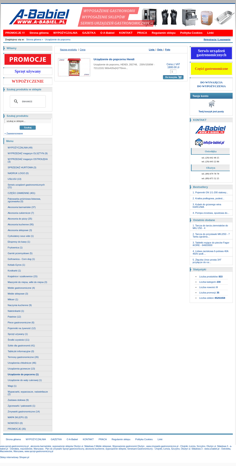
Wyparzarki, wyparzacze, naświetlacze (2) (28, 393)
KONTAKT (126, 32)
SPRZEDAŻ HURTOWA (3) (22, 167)
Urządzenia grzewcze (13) (21, 368)
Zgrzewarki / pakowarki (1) (21, 405)
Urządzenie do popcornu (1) (23, 374)
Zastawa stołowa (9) (18, 400)
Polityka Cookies (191, 32)
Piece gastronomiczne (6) (21, 322)
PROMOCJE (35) (17, 429)
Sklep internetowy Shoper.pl (14, 457)
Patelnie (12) (14, 316)
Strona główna (39, 32)
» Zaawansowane (13, 133)
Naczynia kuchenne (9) (20, 305)
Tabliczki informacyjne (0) (21, 351)
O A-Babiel (107, 32)
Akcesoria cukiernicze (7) (21, 213)
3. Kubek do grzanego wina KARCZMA (207, 205)
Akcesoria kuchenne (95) (21, 224)
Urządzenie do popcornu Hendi (114, 59)
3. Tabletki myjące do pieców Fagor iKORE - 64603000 (211, 243)
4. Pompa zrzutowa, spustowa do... (211, 213)
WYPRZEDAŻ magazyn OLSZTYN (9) (28, 153)
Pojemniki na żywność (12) (22, 328)
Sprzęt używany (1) (18, 334)
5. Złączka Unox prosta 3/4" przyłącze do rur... (207, 261)
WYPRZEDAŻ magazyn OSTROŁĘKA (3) (28, 160)
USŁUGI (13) (14, 179)
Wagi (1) (12, 386)
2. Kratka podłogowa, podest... (208, 198)
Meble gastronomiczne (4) (21, 288)
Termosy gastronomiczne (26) (23, 357)
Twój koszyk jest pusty (211, 111)
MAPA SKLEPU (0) (18, 417)
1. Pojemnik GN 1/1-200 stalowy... (210, 192)
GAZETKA (89, 32)
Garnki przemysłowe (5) (20, 253)
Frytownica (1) (15, 247)
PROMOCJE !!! (15, 32)
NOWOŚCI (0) (15, 423)
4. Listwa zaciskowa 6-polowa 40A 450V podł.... (210, 252)
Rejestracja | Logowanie (217, 39)
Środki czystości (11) (18, 340)
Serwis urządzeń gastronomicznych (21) (26, 186)
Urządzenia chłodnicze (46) (22, 363)
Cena (82, 49)
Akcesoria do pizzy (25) (20, 218)
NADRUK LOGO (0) (18, 173)
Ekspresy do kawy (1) (19, 241)
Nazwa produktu (68, 49)
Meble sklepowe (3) (18, 293)
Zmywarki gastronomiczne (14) (24, 411)
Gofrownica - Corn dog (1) (21, 259)
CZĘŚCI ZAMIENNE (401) (21, 193)
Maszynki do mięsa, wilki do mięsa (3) (27, 282)
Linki (210, 32)
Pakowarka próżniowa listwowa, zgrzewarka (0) (24, 200)
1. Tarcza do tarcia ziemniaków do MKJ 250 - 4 (210, 226)
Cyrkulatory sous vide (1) (21, 236)
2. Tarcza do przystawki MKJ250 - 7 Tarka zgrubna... (211, 235)
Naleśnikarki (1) (16, 311)
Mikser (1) (13, 299)
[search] (27, 101)
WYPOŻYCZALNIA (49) (20, 147)
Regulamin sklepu (164, 32)
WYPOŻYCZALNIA (65, 32)
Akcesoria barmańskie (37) (22, 207)
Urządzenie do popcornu (57, 39)
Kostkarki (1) (14, 270)
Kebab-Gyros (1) (16, 265)
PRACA (142, 32)
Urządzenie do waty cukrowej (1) (25, 380)
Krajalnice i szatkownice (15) (22, 276)
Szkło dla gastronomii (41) (21, 345)
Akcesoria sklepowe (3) (20, 230)
